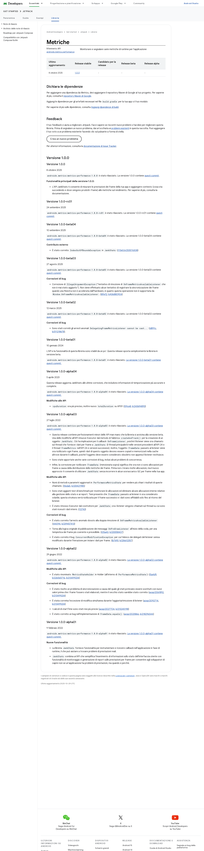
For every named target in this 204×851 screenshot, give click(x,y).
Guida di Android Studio (160, 848)
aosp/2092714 (151, 600)
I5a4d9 (153, 574)
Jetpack (28, 11)
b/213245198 (122, 609)
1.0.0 (77, 73)
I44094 (56, 523)
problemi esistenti (120, 128)
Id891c (153, 328)
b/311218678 (58, 331)
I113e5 (121, 250)
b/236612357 (126, 540)
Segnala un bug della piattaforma (186, 846)
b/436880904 (115, 294)
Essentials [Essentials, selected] (34, 3)
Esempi (40, 18)
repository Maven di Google (77, 96)
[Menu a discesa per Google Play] (126, 3)
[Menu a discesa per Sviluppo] (103, 3)
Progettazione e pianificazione (65, 3)
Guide (26, 18)
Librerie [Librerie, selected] (55, 18)
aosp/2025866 (131, 614)
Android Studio (191, 3)
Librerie (94, 32)
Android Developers (55, 32)
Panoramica (9, 18)
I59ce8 (127, 406)
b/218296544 (146, 614)
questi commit (151, 175)
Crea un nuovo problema (64, 139)
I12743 (82, 509)
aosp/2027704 (107, 609)
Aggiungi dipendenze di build (104, 107)
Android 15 (127, 845)
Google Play (116, 3)
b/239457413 (68, 523)
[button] (18, 24)
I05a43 (104, 532)
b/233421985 (77, 486)
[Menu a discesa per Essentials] (43, 3)
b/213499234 (72, 578)
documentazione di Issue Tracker (99, 146)
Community (138, 3)
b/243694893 (138, 406)
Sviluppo (96, 3)
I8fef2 (104, 294)
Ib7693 (115, 540)
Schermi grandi (102, 848)
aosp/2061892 (156, 592)
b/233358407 (116, 532)
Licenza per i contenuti (125, 676)
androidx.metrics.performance (60, 52)
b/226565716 (58, 578)
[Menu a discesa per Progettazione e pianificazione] (84, 3)
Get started (10, 11)
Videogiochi (73, 845)
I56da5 (67, 486)
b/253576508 (131, 250)
